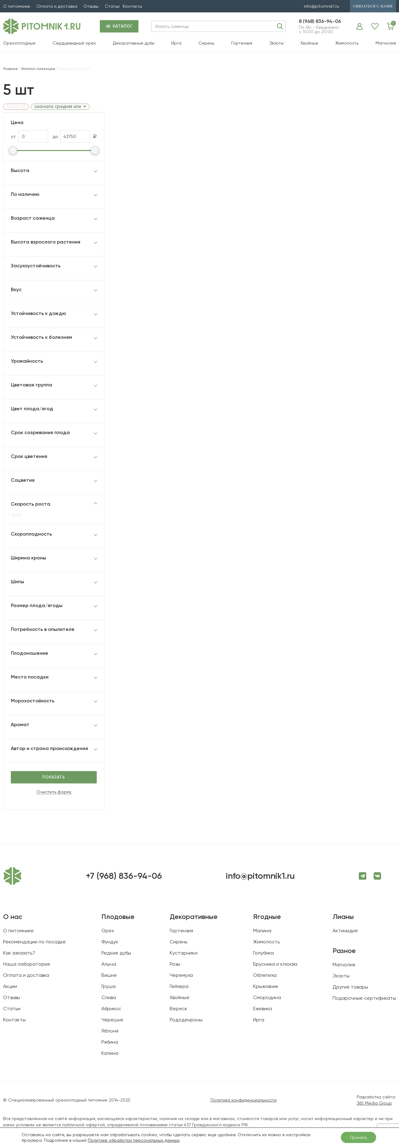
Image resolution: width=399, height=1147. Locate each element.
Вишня (109, 975)
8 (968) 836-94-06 (320, 21)
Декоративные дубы (134, 43)
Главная (10, 69)
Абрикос (111, 1008)
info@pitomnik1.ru (321, 6)
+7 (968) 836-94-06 (124, 876)
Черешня (112, 1020)
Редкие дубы (116, 953)
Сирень (206, 43)
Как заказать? (19, 953)
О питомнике (16, 6)
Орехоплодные (19, 43)
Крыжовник (265, 986)
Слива (108, 997)
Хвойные (309, 43)
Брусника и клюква (275, 964)
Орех (107, 931)
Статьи (112, 6)
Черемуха (181, 975)
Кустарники (183, 953)
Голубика (263, 953)
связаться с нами (373, 6)
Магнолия (386, 43)
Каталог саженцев (38, 69)
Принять (358, 1137)
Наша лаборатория (26, 964)
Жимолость (347, 43)
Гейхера (179, 986)
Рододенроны (186, 1020)
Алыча (108, 964)
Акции (10, 986)
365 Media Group (374, 1103)
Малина (262, 931)
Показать (53, 777)
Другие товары (350, 987)
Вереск (178, 1008)
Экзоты (276, 43)
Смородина (267, 997)
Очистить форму (53, 792)
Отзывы (91, 6)
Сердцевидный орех (74, 43)
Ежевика (262, 1008)
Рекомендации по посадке (34, 942)
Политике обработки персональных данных (134, 1140)
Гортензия (241, 43)
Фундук (109, 942)
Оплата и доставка (56, 6)
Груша (108, 986)
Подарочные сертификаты (364, 998)
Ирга (176, 43)
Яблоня (109, 1031)
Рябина (109, 1042)
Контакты (132, 6)
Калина (109, 1053)
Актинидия (345, 931)
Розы (175, 964)
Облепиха (265, 975)
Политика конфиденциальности (243, 1099)
